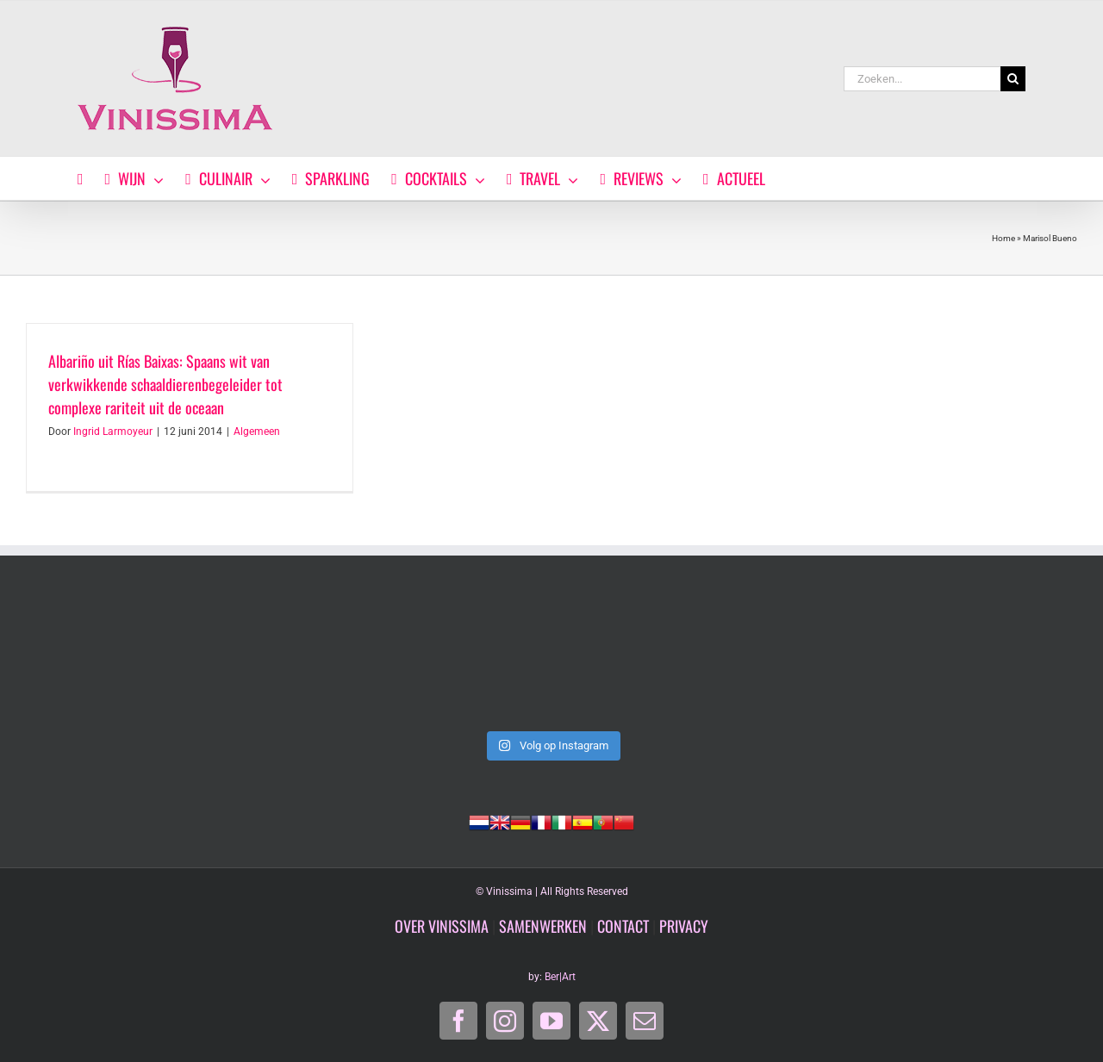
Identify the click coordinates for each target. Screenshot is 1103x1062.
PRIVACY (683, 926)
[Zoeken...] (922, 78)
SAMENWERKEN (543, 926)
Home (1003, 238)
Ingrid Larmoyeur (113, 431)
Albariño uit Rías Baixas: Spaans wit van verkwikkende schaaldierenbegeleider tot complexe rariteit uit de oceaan (165, 384)
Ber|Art (560, 977)
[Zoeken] (1012, 78)
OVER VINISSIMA (442, 926)
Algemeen (257, 431)
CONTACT (623, 926)
